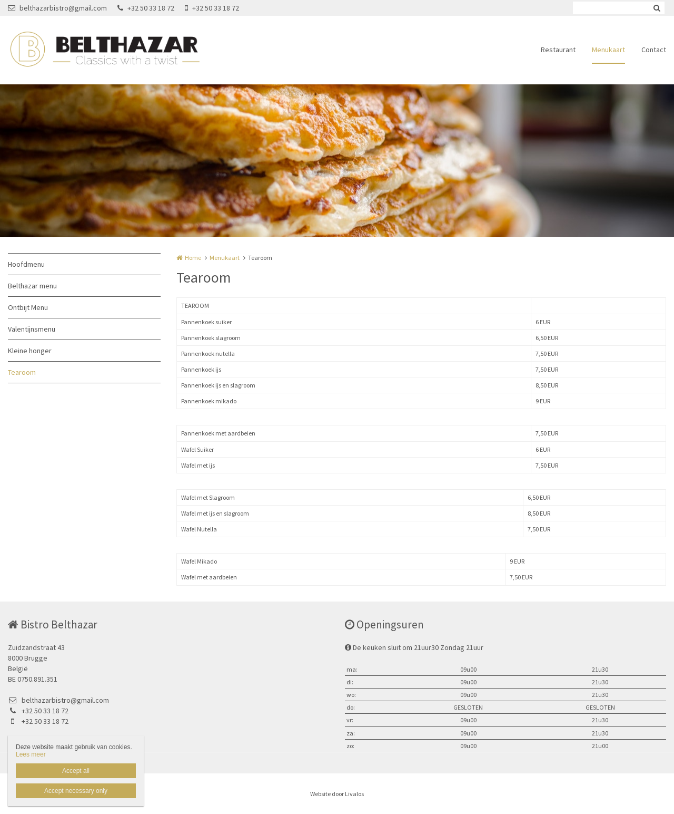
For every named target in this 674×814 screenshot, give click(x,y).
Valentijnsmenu (31, 329)
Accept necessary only (75, 790)
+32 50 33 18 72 (145, 8)
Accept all (76, 770)
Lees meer (31, 754)
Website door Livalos (337, 794)
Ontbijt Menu (28, 307)
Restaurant (558, 49)
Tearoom (22, 372)
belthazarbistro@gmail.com (57, 8)
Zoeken (657, 8)
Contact (653, 49)
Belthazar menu (32, 285)
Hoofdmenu (26, 264)
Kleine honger (30, 350)
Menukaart (608, 49)
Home (193, 257)
